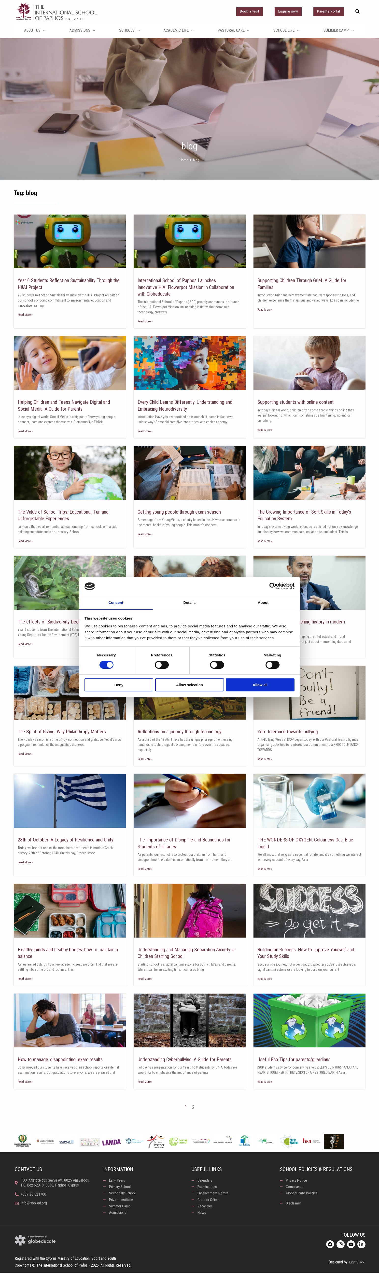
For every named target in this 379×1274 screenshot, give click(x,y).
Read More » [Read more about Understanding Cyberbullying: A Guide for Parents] (145, 1082)
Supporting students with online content (297, 402)
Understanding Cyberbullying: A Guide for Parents (186, 1060)
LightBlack (357, 1263)
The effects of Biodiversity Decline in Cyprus (63, 622)
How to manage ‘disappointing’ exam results (61, 1060)
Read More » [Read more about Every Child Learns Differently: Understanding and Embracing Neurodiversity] (145, 431)
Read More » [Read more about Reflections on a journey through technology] (145, 759)
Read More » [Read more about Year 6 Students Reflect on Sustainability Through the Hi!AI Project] (25, 315)
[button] (358, 11)
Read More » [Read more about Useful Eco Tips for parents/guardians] (264, 1082)
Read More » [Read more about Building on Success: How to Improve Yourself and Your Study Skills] (264, 979)
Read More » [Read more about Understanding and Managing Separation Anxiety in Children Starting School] (145, 979)
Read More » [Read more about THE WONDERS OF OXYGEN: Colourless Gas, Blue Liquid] (264, 869)
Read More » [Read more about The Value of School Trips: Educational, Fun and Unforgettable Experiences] (25, 541)
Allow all (260, 685)
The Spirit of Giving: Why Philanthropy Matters (63, 732)
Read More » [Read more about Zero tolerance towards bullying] (264, 759)
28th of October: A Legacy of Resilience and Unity (67, 840)
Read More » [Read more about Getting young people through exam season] (145, 534)
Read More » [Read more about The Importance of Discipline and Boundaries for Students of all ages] (145, 869)
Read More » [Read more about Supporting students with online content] (264, 430)
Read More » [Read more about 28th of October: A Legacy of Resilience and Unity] (25, 863)
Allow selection (189, 685)
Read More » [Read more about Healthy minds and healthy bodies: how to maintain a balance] (25, 979)
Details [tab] (189, 602)
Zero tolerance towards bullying (288, 732)
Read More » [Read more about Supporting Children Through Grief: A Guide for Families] (264, 309)
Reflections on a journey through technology (182, 732)
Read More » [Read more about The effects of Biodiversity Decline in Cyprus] (25, 644)
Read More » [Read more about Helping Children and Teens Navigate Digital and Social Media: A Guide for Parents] (25, 431)
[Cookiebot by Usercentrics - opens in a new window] (273, 586)
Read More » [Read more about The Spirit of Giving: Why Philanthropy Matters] (25, 754)
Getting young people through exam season (181, 512)
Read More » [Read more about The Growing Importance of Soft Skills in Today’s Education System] (264, 541)
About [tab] (263, 602)
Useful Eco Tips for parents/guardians (295, 1060)
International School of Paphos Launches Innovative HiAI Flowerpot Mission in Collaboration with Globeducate (188, 287)
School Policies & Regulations (316, 1170)
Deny (119, 685)
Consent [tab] (115, 602)
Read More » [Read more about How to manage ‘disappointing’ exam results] (25, 1082)
